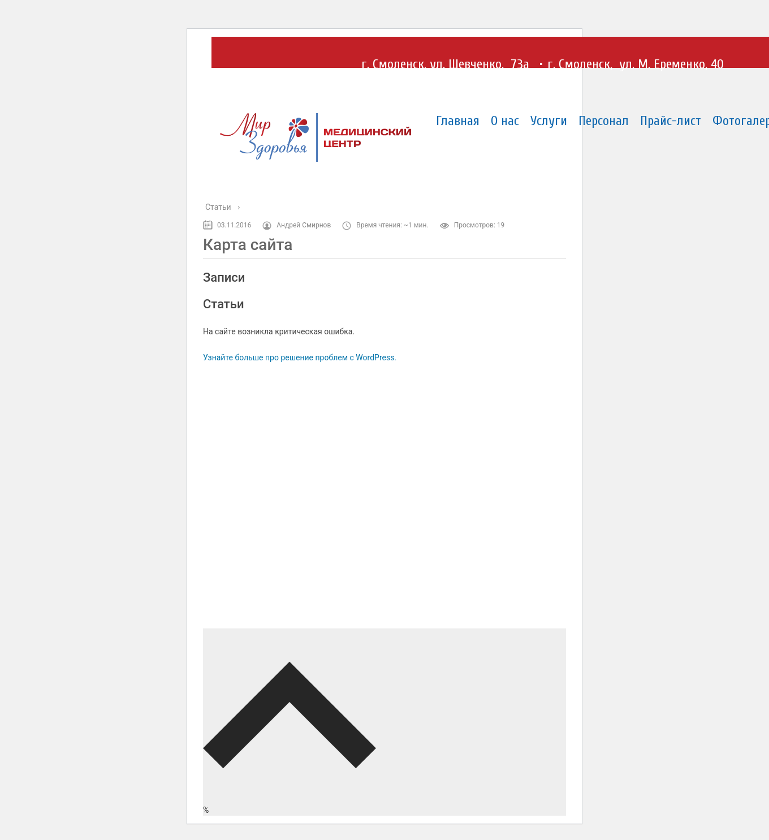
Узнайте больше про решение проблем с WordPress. (299, 357)
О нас (505, 120)
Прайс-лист (670, 120)
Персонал (603, 120)
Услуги (548, 120)
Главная (457, 120)
